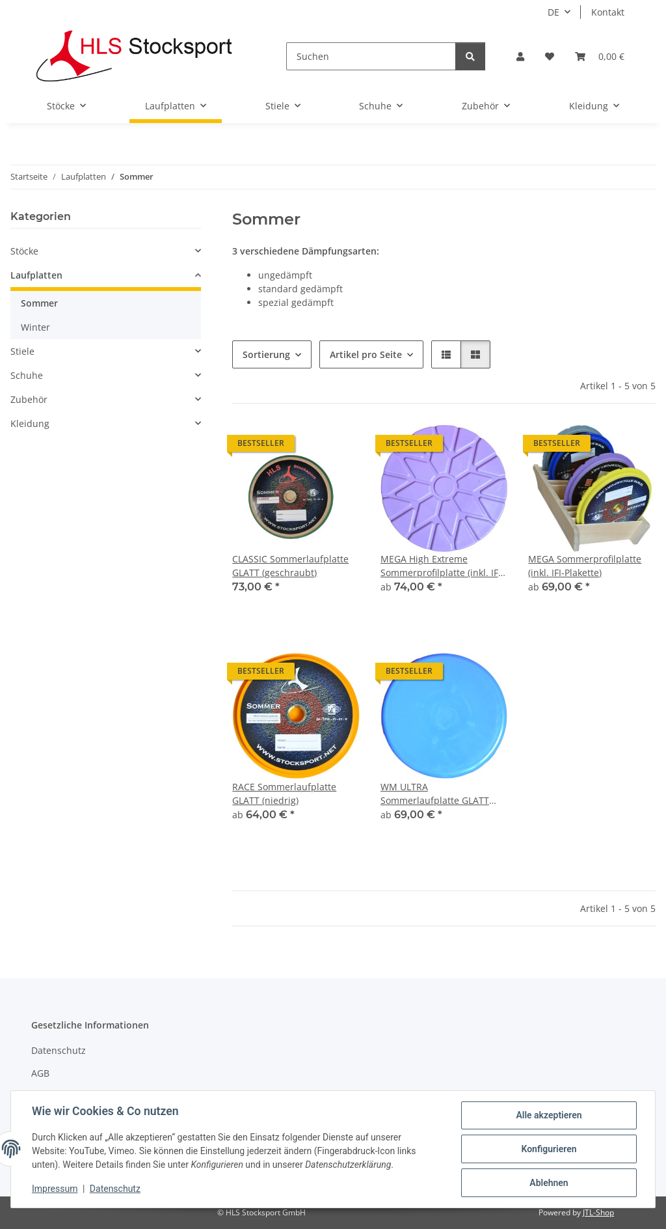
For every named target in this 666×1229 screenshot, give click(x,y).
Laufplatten (36, 275)
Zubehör (28, 399)
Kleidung (29, 423)
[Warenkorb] (600, 56)
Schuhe (26, 375)
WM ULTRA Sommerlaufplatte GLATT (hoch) (434, 793)
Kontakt (607, 12)
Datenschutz (115, 1188)
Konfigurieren (548, 1149)
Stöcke (24, 251)
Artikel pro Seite (366, 354)
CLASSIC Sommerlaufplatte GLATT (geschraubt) (290, 566)
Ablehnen (548, 1183)
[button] (520, 56)
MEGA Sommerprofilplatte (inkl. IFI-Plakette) (584, 566)
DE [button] (553, 12)
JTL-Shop (598, 1212)
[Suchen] (371, 56)
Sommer (39, 303)
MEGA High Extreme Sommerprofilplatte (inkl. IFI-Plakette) (442, 566)
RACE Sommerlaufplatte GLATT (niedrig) (284, 793)
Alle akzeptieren (548, 1115)
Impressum (54, 1188)
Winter (35, 327)
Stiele (22, 351)
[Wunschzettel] (550, 56)
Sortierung (266, 354)
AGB (40, 1073)
